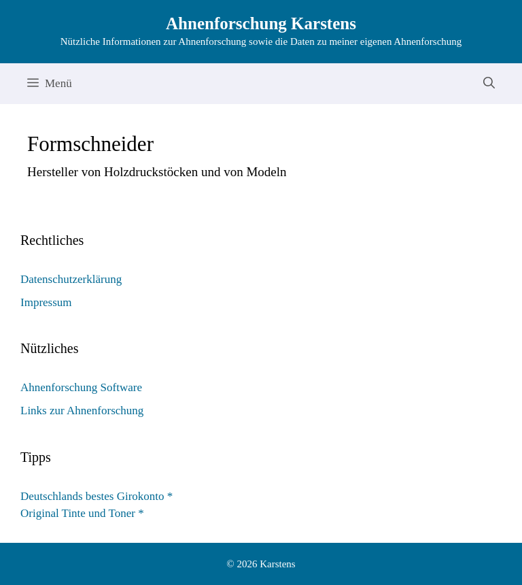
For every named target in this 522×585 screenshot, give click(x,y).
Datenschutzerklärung (71, 279)
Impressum (46, 302)
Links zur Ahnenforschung (81, 410)
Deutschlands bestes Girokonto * (96, 496)
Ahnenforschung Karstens (261, 23)
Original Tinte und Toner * (82, 513)
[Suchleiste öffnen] (489, 83)
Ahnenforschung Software (81, 387)
